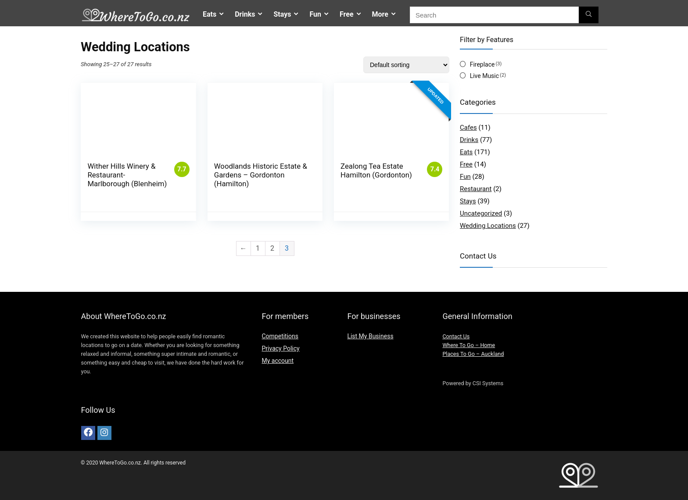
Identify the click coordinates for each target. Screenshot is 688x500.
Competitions (280, 336)
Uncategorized (481, 213)
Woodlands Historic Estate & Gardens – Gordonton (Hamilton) (260, 175)
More (380, 14)
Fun (315, 14)
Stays (282, 14)
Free (347, 14)
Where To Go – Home (468, 345)
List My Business (370, 336)
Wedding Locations (488, 226)
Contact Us (455, 336)
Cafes (468, 127)
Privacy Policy (280, 348)
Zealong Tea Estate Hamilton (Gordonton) (376, 170)
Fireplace (482, 64)
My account (278, 360)
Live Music (484, 75)
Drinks (245, 14)
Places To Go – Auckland (473, 354)
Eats (209, 14)
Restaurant (475, 189)
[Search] (588, 15)
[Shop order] (406, 65)
